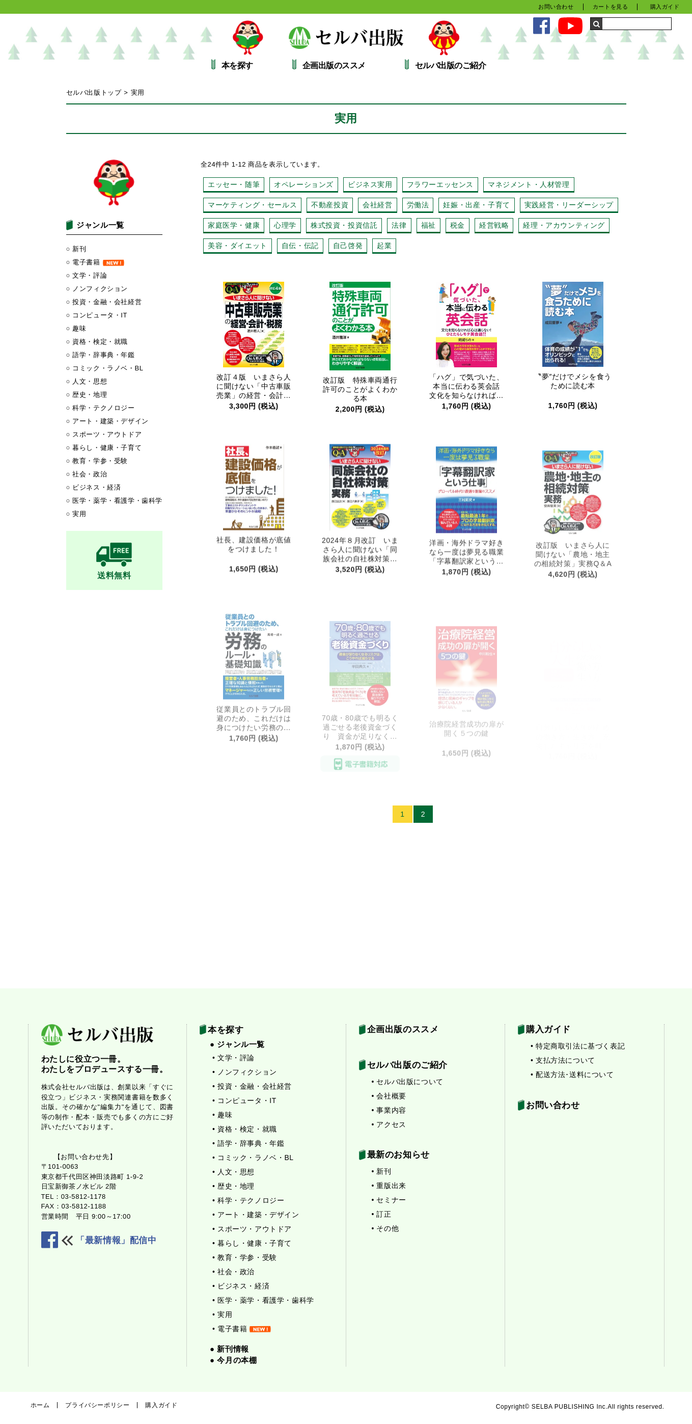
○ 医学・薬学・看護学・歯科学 (114, 500)
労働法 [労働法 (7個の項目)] (418, 205)
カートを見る (610, 7)
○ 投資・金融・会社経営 (104, 302)
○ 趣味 (76, 328)
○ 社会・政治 (86, 474)
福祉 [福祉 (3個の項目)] (428, 225)
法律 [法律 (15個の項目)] (399, 225)
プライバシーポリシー (97, 1405)
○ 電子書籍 (95, 262)
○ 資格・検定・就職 (97, 341)
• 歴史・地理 (233, 1186)
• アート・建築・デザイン (255, 1215)
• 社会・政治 (233, 1272)
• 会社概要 (389, 1096)
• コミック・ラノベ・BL (253, 1157)
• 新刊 (382, 1171)
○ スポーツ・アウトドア (104, 434)
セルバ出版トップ (94, 92)
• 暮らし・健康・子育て (252, 1243)
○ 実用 (76, 514)
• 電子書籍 (241, 1329)
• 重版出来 (389, 1185)
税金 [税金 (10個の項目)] (457, 225)
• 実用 (222, 1314)
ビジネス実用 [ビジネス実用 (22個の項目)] (370, 184)
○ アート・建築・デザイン (107, 421)
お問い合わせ (556, 7)
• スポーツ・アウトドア (252, 1229)
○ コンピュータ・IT (97, 315)
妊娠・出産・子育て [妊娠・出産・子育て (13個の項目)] (476, 205)
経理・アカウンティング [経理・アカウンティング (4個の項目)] (564, 225)
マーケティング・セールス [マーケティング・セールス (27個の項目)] (252, 205)
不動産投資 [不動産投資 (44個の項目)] (329, 205)
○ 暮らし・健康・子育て (104, 447)
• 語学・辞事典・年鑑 (248, 1143)
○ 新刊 (76, 249)
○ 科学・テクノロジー (100, 408)
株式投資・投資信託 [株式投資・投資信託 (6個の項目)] (344, 225)
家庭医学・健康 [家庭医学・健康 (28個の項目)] (234, 225)
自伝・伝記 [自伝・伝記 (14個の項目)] (300, 245)
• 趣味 (222, 1115)
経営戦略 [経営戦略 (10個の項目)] (494, 225)
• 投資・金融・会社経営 (252, 1086)
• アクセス (389, 1124)
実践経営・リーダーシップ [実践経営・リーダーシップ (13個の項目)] (569, 205)
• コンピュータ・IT (244, 1100)
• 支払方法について (563, 1060)
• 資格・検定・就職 (244, 1129)
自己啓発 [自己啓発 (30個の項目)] (348, 245)
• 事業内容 (389, 1110)
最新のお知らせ (398, 1154)
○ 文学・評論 (86, 275)
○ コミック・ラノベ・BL (105, 368)
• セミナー (389, 1200)
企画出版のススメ (334, 66)
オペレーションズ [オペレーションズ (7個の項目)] (304, 184)
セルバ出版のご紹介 (450, 66)
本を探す (237, 66)
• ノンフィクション (244, 1072)
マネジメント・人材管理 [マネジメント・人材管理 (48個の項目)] (529, 184)
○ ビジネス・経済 (93, 487)
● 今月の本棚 (233, 1360)
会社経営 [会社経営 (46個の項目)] (377, 205)
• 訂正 (382, 1214)
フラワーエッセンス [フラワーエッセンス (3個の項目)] (440, 184)
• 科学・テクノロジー (248, 1200)
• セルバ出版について (408, 1082)
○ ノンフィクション (97, 288)
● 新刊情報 (229, 1349)
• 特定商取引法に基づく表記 (578, 1046)
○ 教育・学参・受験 (97, 461)
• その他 (385, 1228)
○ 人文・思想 (86, 381)
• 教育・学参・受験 (244, 1257)
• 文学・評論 (233, 1058)
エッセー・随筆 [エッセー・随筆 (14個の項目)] (234, 184)
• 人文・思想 (233, 1172)
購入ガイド (665, 7)
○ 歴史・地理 (86, 394)
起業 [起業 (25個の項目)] (384, 245)
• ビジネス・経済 (240, 1286)
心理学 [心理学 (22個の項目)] (285, 225)
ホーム (40, 1405)
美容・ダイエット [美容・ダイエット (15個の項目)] (237, 245)
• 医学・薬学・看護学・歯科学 (263, 1300)
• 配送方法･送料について (572, 1074)
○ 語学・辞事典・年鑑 (100, 355)
